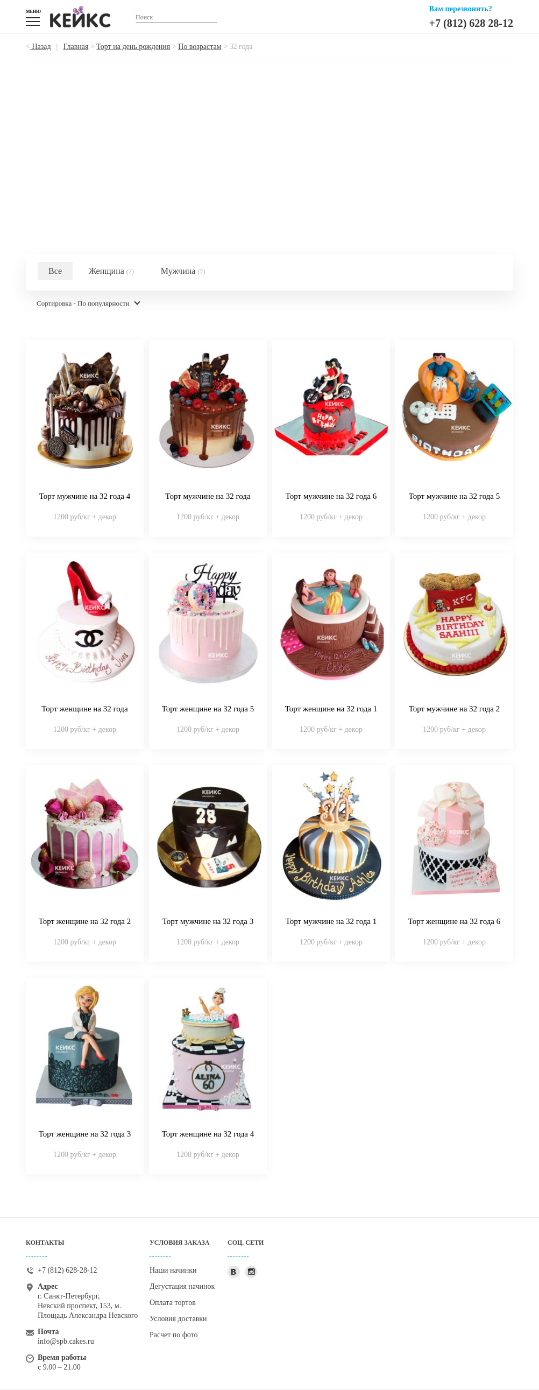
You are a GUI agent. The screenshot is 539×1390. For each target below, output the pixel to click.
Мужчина (183, 271)
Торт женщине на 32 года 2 (85, 921)
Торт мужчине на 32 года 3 (208, 921)
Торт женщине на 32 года (84, 708)
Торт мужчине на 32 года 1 (331, 921)
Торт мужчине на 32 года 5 (454, 496)
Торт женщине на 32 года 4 (208, 1134)
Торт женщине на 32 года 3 (85, 1134)
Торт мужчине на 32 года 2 (454, 708)
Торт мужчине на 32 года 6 (331, 496)
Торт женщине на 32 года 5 (208, 708)
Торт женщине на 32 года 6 (454, 921)
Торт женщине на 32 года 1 (331, 708)
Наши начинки (173, 1270)
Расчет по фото (174, 1335)
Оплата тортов (173, 1303)
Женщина (111, 271)
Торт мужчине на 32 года (207, 496)
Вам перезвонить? (460, 9)
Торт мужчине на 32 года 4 (85, 496)
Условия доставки (178, 1319)
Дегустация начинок (182, 1286)
